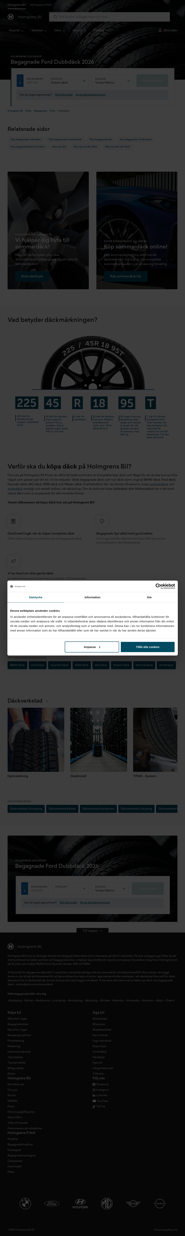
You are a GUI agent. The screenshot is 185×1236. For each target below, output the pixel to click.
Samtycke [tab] (35, 597)
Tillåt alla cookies (147, 646)
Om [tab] (149, 597)
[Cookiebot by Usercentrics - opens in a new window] (158, 586)
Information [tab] (93, 597)
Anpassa (92, 646)
